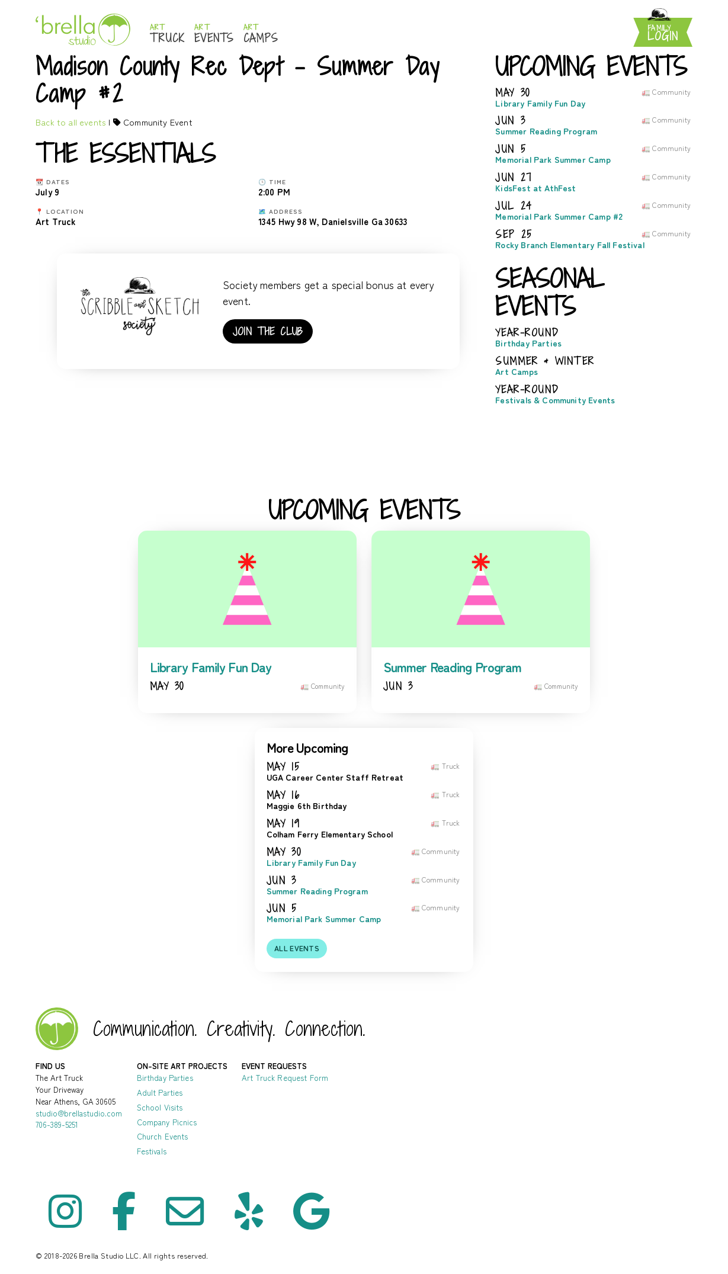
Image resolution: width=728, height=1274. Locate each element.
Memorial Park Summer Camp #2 (559, 216)
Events (214, 34)
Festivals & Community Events (555, 400)
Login (662, 33)
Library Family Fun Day (540, 103)
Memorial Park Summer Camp (552, 160)
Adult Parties (160, 1092)
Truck (167, 34)
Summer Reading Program (546, 131)
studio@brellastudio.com (79, 1113)
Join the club (268, 331)
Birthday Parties (528, 343)
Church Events (162, 1136)
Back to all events (71, 121)
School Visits (160, 1107)
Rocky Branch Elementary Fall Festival (569, 245)
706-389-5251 (57, 1124)
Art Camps (516, 372)
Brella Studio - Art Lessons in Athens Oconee (56, 1028)
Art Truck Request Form (285, 1077)
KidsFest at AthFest (535, 188)
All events (296, 948)
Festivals (151, 1151)
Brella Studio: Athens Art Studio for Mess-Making (83, 29)
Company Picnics (167, 1122)
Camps (260, 34)
